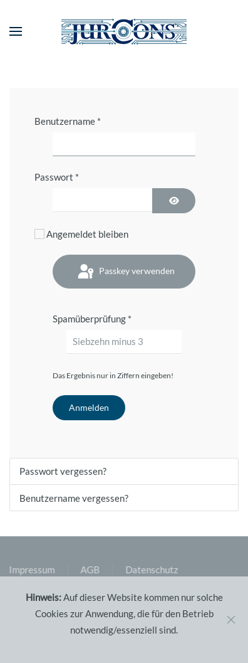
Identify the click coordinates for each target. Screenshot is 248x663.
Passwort (56, 177)
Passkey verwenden (125, 272)
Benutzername (67, 121)
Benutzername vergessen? (73, 498)
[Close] (231, 619)
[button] (15, 31)
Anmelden (89, 407)
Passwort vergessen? (62, 471)
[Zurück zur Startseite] (124, 31)
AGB (89, 569)
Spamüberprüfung (92, 318)
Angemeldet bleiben (87, 234)
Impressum (31, 569)
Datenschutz (151, 569)
